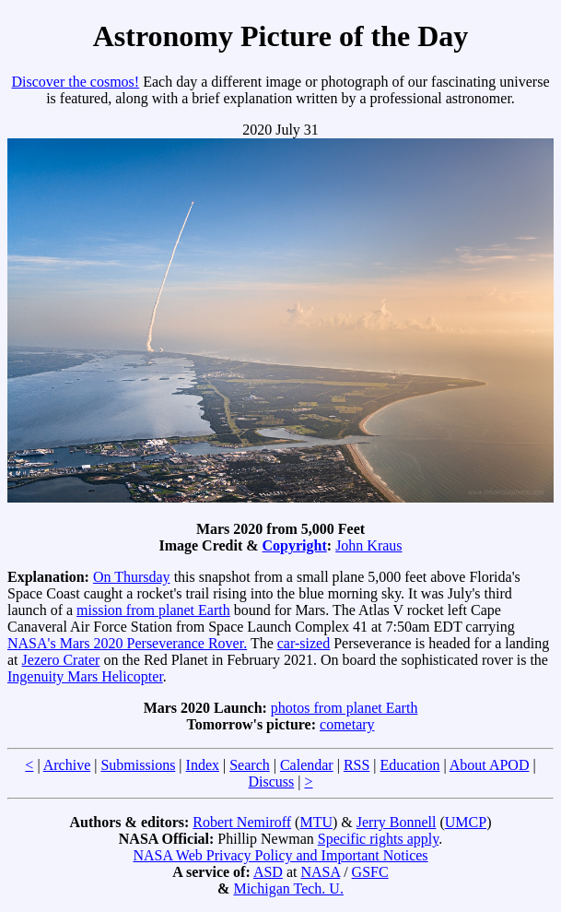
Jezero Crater (61, 660)
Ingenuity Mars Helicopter (85, 676)
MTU (316, 822)
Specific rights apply (378, 839)
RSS (356, 765)
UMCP (465, 822)
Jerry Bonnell (396, 822)
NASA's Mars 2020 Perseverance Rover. (127, 643)
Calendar (306, 765)
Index (202, 765)
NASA (320, 872)
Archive (67, 765)
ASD (268, 872)
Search (249, 765)
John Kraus (368, 545)
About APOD (490, 765)
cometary (347, 724)
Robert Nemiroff (242, 822)
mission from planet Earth (153, 610)
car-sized (303, 643)
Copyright (295, 545)
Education (410, 765)
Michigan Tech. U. (288, 888)
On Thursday (131, 577)
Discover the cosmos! (76, 81)
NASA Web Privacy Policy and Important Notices (280, 855)
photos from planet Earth (344, 708)
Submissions (137, 765)
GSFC (370, 872)
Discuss (271, 781)
